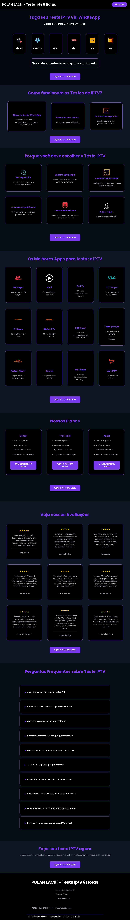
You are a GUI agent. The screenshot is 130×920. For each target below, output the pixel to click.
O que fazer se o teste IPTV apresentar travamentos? (51, 808)
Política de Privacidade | (37, 917)
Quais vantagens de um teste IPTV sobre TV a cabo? (51, 794)
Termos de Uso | (55, 917)
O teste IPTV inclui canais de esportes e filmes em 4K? (52, 750)
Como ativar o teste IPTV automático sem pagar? (50, 779)
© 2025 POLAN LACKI (72, 917)
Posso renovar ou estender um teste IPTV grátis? (49, 823)
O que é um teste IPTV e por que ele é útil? (46, 692)
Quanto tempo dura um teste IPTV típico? (46, 721)
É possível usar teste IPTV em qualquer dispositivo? (50, 736)
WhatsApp (119, 4)
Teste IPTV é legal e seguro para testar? (45, 765)
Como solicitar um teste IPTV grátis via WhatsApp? (50, 706)
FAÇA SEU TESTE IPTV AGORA (65, 77)
